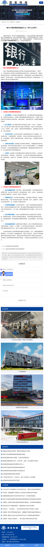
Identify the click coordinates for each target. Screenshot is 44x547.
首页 (8, 22)
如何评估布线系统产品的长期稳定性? (15, 249)
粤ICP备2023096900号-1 (13, 541)
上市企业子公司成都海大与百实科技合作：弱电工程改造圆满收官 (21, 489)
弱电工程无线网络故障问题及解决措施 (13, 454)
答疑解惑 (18, 22)
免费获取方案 (22, 300)
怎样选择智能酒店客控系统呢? (11, 474)
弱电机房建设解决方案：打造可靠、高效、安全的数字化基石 (20, 461)
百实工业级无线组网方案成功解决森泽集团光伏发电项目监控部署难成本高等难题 (22, 499)
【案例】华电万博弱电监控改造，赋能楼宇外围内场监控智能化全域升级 (22, 512)
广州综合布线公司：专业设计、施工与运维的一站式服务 (18, 477)
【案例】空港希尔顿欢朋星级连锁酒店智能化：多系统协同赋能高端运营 (22, 502)
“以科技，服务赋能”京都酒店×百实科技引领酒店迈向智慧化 (19, 492)
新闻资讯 (12, 22)
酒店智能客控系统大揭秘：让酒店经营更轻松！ (16, 457)
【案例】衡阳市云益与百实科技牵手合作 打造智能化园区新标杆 (21, 515)
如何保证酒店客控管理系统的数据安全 (13, 467)
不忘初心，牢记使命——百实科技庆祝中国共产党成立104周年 (20, 509)
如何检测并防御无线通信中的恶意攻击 (13, 470)
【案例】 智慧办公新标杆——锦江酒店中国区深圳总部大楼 (19, 518)
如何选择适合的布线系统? (12, 246)
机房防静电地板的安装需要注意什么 (13, 464)
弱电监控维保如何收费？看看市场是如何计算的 (16, 451)
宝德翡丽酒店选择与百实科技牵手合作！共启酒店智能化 (18, 496)
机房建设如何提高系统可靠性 (11, 480)
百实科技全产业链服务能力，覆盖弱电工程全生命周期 (18, 505)
